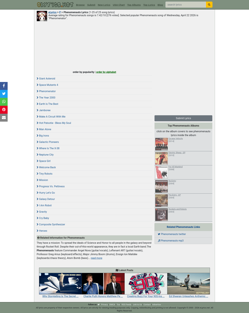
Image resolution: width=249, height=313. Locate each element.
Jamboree (43, 110)
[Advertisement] (124, 45)
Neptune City (45, 154)
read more (96, 258)
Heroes (42, 230)
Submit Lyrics (183, 118)
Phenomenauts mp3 (171, 240)
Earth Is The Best (47, 103)
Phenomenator (46, 91)
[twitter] (99, 304)
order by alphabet (106, 72)
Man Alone (44, 129)
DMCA (112, 304)
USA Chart (119, 4)
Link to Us (137, 304)
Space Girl (43, 161)
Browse (80, 4)
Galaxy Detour (46, 199)
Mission (42, 180)
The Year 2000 (46, 97)
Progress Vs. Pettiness (51, 186)
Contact (147, 304)
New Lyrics (104, 4)
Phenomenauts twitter (172, 234)
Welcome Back (46, 167)
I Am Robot (44, 205)
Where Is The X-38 (48, 148)
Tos (118, 304)
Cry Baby (43, 218)
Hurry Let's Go (46, 192)
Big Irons (43, 135)
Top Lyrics (149, 4)
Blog (160, 4)
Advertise (156, 304)
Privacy (104, 304)
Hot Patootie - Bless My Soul (54, 122)
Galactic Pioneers (48, 141)
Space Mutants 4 (47, 84)
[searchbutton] (209, 5)
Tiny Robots (44, 173)
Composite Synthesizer (51, 224)
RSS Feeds (126, 304)
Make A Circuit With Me (51, 116)
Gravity (42, 211)
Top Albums (134, 4)
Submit (91, 4)
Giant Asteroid (46, 78)
